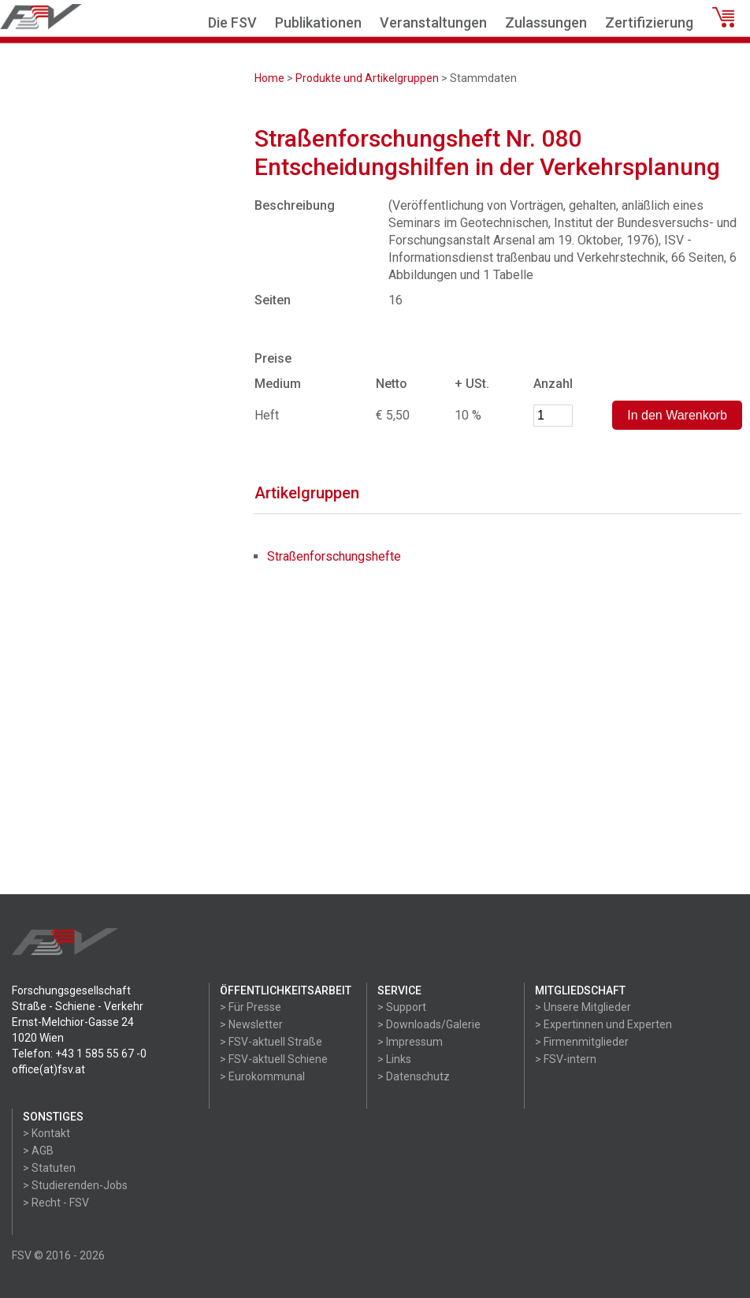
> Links (394, 1059)
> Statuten (49, 1168)
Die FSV (232, 22)
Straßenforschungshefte (334, 556)
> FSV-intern (565, 1059)
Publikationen (318, 22)
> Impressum (410, 1041)
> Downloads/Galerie (429, 1024)
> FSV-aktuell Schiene (274, 1059)
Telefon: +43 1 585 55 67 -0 (79, 1053)
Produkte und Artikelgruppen (367, 78)
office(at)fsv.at (48, 1069)
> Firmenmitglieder (582, 1041)
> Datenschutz (413, 1076)
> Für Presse (250, 1007)
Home (269, 78)
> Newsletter (251, 1024)
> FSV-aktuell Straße (271, 1041)
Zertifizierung (649, 22)
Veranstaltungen (433, 22)
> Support (401, 1007)
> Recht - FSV (56, 1202)
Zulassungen (546, 22)
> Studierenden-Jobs (75, 1185)
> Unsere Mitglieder (583, 1007)
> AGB (38, 1150)
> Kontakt (46, 1133)
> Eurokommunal (262, 1076)
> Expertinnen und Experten (603, 1024)
